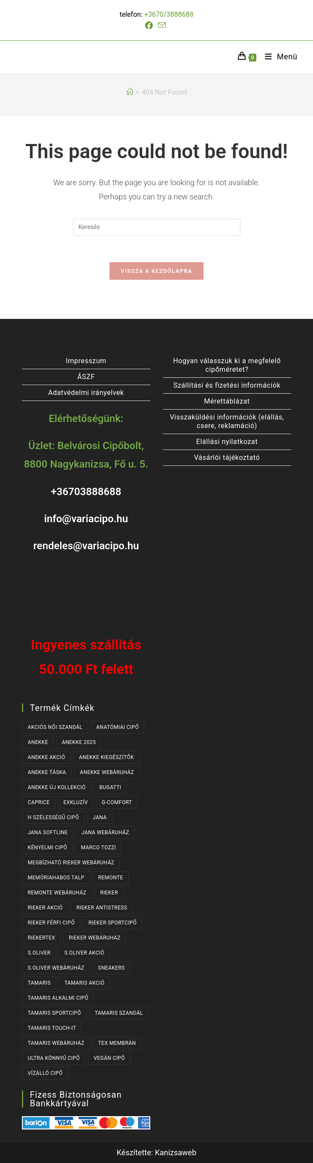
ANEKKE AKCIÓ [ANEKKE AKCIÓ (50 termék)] (46, 757)
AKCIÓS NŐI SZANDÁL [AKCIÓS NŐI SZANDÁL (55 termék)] (54, 727)
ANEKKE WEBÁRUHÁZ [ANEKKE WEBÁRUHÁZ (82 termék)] (107, 772)
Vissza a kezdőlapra (156, 271)
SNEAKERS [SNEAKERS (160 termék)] (111, 968)
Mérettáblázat (227, 401)
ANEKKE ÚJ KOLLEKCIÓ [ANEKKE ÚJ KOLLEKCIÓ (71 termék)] (56, 787)
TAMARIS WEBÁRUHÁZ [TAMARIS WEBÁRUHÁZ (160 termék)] (55, 1043)
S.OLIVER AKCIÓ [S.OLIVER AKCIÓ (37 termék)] (84, 953)
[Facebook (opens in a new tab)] (150, 26)
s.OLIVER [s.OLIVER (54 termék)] (38, 953)
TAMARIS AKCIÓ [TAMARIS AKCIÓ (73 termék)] (84, 983)
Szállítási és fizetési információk (227, 385)
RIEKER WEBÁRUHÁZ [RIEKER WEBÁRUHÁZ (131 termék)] (94, 938)
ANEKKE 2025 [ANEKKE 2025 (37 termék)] (79, 742)
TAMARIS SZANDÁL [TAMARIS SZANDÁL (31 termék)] (119, 1013)
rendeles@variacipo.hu (86, 546)
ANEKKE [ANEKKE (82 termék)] (37, 742)
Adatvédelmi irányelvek (86, 393)
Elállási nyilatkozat (227, 442)
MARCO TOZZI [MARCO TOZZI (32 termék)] (98, 848)
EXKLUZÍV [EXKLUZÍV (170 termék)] (76, 802)
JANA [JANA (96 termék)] (99, 817)
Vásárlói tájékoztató (227, 457)
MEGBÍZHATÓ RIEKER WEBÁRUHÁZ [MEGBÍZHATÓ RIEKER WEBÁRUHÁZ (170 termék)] (70, 863)
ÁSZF (86, 377)
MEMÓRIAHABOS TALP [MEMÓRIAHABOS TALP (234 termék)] (55, 878)
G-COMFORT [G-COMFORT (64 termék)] (117, 802)
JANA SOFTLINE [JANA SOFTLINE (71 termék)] (47, 832)
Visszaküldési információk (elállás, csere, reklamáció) (227, 421)
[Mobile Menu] (277, 56)
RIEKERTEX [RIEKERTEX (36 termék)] (41, 938)
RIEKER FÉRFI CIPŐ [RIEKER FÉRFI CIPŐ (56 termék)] (51, 923)
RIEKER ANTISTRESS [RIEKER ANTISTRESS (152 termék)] (101, 908)
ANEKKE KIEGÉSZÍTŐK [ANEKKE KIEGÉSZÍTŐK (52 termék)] (106, 757)
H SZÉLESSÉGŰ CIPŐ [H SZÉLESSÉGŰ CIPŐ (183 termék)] (53, 817)
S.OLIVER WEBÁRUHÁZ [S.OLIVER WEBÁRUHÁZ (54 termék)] (55, 968)
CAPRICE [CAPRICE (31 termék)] (38, 802)
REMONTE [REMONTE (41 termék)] (110, 878)
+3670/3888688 (169, 14)
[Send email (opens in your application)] (161, 25)
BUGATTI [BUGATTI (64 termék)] (111, 787)
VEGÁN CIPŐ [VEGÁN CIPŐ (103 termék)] (109, 1058)
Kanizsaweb (176, 1152)
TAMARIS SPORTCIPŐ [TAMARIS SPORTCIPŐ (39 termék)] (54, 1013)
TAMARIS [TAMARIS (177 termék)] (39, 983)
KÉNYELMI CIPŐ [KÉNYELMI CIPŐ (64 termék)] (47, 848)
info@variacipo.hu (86, 519)
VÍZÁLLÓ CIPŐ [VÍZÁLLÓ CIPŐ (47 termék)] (44, 1073)
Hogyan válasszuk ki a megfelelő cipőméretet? (227, 365)
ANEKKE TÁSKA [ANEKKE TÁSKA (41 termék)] (46, 772)
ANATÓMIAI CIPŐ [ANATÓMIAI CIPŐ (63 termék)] (117, 727)
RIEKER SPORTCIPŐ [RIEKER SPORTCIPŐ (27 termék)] (112, 923)
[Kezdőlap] (129, 92)
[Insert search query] (156, 227)
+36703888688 (86, 492)
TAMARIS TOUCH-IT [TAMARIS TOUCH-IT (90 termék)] (51, 1028)
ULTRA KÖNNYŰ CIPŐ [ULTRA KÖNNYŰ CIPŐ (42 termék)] (53, 1058)
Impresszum (86, 361)
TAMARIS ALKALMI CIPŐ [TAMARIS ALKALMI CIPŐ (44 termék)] (57, 998)
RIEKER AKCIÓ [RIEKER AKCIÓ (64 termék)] (45, 908)
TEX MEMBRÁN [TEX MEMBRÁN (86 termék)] (117, 1043)
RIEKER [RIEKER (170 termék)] (109, 893)
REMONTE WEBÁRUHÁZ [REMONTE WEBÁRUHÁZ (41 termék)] (56, 893)
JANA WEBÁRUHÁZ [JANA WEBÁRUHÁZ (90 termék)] (105, 832)
